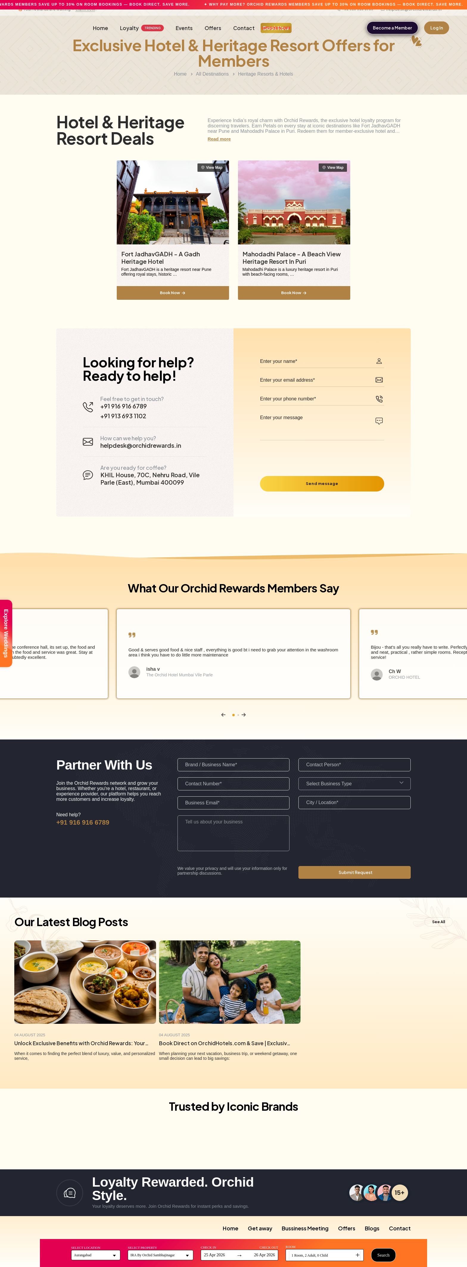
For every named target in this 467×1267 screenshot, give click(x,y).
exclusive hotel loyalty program (361, 120)
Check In (208, 1247)
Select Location (85, 1247)
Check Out (268, 1247)
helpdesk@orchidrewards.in (411, 16)
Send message (322, 483)
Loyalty (142, 28)
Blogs (372, 1228)
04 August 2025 (29, 1035)
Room (290, 1247)
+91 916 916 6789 (355, 16)
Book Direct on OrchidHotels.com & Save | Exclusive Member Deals (226, 1043)
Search (383, 1255)
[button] (223, 715)
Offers (213, 28)
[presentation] (305, 455)
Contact (244, 28)
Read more (219, 138)
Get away (260, 1228)
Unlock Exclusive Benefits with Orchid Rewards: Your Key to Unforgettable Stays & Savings (81, 1043)
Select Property (142, 1247)
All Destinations (212, 74)
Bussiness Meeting (305, 1228)
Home (100, 28)
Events (184, 28)
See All (438, 921)
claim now (85, 16)
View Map (211, 168)
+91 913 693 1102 (123, 415)
